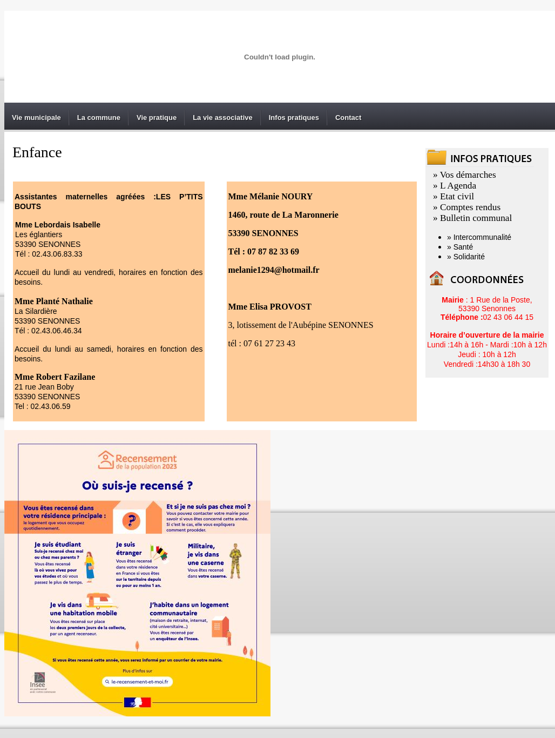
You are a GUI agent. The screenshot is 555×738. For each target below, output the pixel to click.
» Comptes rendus (466, 207)
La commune (98, 117)
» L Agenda (454, 185)
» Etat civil (453, 196)
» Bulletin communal (472, 218)
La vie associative (223, 117)
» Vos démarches (464, 175)
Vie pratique (157, 117)
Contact (348, 117)
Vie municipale (36, 117)
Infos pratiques (294, 117)
